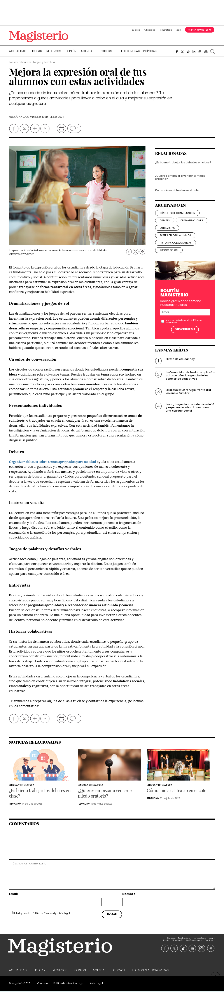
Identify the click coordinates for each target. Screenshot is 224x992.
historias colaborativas (175, 247)
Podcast (107, 52)
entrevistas (167, 232)
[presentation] (39, 843)
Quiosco (136, 29)
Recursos (53, 52)
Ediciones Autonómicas (139, 52)
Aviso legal (181, 324)
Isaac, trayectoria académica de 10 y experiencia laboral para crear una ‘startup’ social (190, 412)
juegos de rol (169, 254)
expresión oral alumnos (175, 239)
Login (178, 29)
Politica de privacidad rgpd (68, 984)
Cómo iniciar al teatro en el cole (177, 194)
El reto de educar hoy (180, 363)
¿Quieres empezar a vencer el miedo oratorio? (180, 181)
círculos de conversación (177, 217)
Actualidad (17, 52)
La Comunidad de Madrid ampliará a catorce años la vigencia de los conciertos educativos (190, 380)
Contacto (210, 938)
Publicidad (150, 29)
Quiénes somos (194, 938)
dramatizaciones (191, 225)
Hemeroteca (165, 29)
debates (165, 225)
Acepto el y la (184, 325)
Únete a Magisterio (173, 938)
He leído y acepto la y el (41, 914)
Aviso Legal (64, 914)
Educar (36, 52)
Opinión (70, 52)
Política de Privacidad (44, 914)
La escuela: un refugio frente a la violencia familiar (188, 395)
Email (13, 895)
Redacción (15, 804)
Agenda (87, 52)
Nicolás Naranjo (19, 117)
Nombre (128, 895)
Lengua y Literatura (21, 785)
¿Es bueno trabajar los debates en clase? (183, 167)
